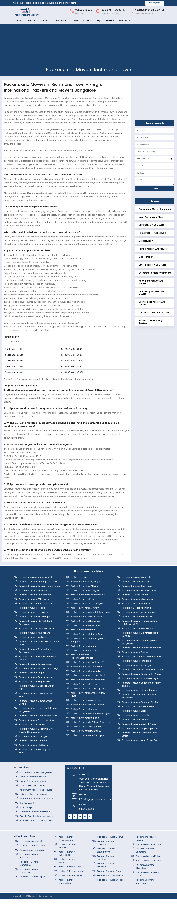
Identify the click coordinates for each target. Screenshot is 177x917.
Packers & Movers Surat (71, 875)
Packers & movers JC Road (84, 650)
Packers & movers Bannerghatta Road (38, 581)
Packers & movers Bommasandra (36, 677)
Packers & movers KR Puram (85, 607)
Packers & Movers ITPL (82, 577)
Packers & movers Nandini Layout (88, 735)
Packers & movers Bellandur (33, 590)
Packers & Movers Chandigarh (145, 866)
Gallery (87, 21)
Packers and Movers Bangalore (155, 208)
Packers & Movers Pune (109, 871)
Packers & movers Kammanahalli (88, 594)
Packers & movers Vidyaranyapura (140, 728)
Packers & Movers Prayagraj (106, 865)
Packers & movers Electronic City (36, 603)
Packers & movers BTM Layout (34, 599)
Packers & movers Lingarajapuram (88, 704)
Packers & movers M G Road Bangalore (90, 722)
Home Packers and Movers (152, 232)
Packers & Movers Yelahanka (137, 607)
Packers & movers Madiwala (85, 709)
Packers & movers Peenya (135, 652)
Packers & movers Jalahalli (84, 646)
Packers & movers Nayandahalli (138, 616)
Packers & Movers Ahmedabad (68, 881)
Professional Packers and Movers (37, 820)
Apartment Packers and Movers (151, 282)
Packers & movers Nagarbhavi (86, 730)
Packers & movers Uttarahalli (137, 715)
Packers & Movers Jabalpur (106, 858)
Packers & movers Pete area (136, 660)
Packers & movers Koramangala (87, 603)
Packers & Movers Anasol (110, 875)
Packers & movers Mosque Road (87, 726)
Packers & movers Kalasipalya (86, 670)
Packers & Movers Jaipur (71, 871)
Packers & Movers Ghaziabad (29, 871)
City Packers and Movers (151, 224)
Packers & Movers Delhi (32, 841)
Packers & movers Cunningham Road (38, 715)
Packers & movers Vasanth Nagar (139, 724)
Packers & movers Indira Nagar (35, 616)
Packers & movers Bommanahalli (36, 594)
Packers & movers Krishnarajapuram (89, 688)
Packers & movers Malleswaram (87, 616)
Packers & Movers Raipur (148, 844)
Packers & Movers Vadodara (145, 850)
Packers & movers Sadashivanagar (140, 678)
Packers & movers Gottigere (33, 740)
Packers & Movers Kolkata (149, 856)
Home (18, 21)
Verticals (62, 21)
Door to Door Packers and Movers (152, 303)
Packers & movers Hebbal (32, 607)
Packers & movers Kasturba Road (88, 679)
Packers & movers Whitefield (136, 603)
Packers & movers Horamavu (85, 621)
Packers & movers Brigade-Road (35, 681)
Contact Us (125, 21)
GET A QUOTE (154, 3)
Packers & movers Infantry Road (87, 634)
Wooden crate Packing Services (150, 322)
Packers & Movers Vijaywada (145, 881)
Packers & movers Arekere (32, 637)
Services (45, 21)
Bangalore (62, 2)
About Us (30, 21)
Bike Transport (146, 256)
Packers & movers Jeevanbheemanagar (82, 656)
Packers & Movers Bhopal (110, 879)
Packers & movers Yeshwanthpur (139, 612)
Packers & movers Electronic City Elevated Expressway (36, 730)
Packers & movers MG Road (136, 581)
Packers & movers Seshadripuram (139, 690)
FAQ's (98, 21)
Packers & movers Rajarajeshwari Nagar (142, 669)
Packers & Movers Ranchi (148, 860)
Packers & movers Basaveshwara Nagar (39, 586)
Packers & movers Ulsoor (134, 710)
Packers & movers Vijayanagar (138, 599)
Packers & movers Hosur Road (86, 625)
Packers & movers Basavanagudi (36, 664)
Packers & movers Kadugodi (85, 590)
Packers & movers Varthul (135, 719)
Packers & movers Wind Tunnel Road (140, 740)
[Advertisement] (88, 47)
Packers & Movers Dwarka (33, 845)
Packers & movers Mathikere (85, 717)
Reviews (110, 21)
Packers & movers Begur (31, 672)
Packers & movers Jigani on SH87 (87, 662)
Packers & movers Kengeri (84, 599)
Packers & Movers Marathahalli (138, 577)
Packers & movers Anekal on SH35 (36, 628)
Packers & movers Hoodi (83, 629)
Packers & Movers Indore (71, 866)
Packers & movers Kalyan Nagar (87, 666)
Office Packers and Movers (152, 264)
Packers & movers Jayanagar (86, 581)
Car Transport (146, 240)
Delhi (73, 2)
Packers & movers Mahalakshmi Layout (91, 612)
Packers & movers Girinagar (33, 736)
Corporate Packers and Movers (36, 811)
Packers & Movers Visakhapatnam (68, 838)
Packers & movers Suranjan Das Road (141, 702)
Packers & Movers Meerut (110, 836)
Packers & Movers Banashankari (35, 577)
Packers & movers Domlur (32, 724)
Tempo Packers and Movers (153, 248)
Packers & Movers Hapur (32, 876)
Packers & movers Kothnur (84, 684)
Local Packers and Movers (152, 216)
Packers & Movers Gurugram (29, 863)
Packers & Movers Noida (32, 850)
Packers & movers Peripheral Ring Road (142, 656)
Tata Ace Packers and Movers (154, 312)
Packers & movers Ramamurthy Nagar (141, 674)
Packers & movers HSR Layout (34, 612)
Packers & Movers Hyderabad (68, 853)
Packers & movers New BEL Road (138, 628)
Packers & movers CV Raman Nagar (37, 720)
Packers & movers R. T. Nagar (137, 665)
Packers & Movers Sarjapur (135, 594)
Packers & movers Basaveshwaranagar (39, 668)
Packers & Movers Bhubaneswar (106, 850)
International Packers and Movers (37, 798)
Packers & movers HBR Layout (34, 745)
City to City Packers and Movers (151, 292)
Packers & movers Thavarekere (138, 706)
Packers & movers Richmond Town (139, 590)
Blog (75, 21)
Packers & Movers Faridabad (29, 856)
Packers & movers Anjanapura (34, 632)
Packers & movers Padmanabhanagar (142, 647)
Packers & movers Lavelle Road (86, 700)
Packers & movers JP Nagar (85, 586)
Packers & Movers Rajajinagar (137, 586)
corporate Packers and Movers (155, 272)
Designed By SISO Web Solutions (149, 896)
